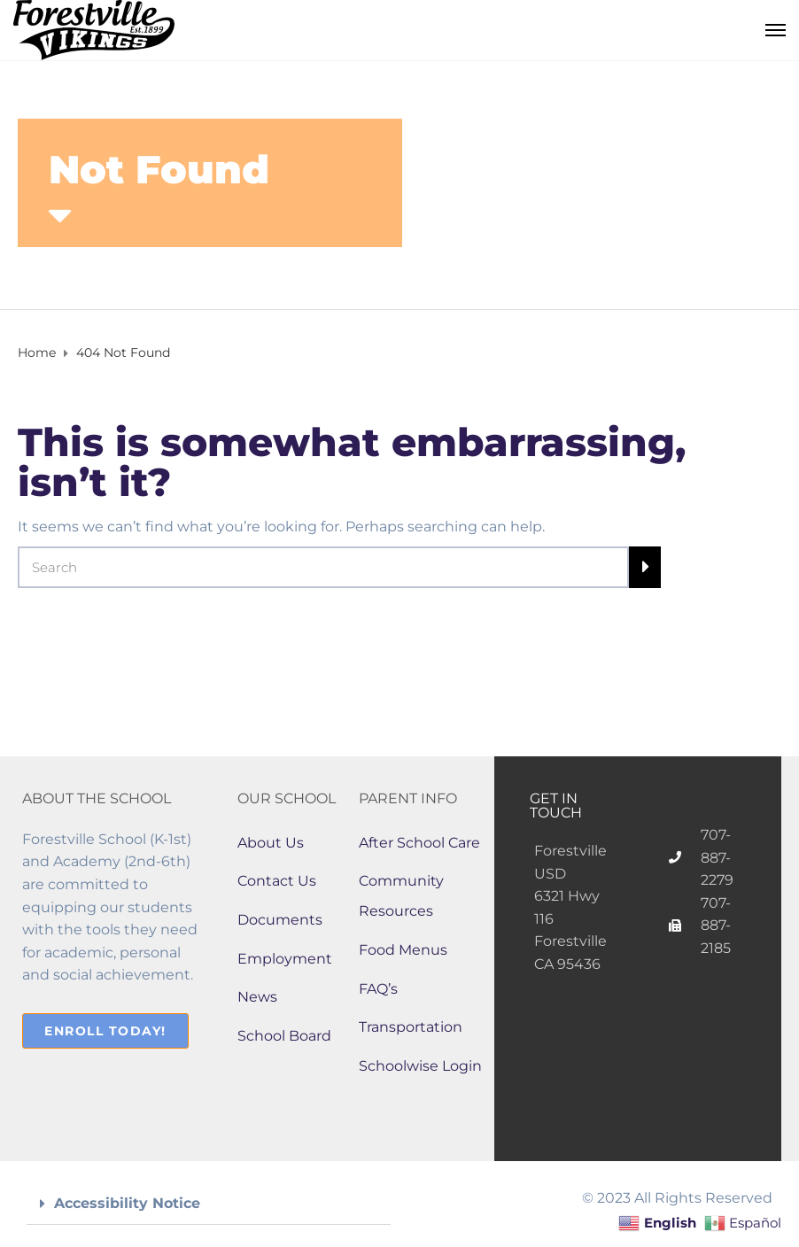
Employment (284, 958)
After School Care (419, 842)
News (257, 996)
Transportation (410, 1027)
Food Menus (403, 949)
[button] (209, 1204)
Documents (279, 919)
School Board (284, 1035)
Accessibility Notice (127, 1203)
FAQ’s (378, 988)
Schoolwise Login (420, 1065)
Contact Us (276, 880)
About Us (270, 842)
